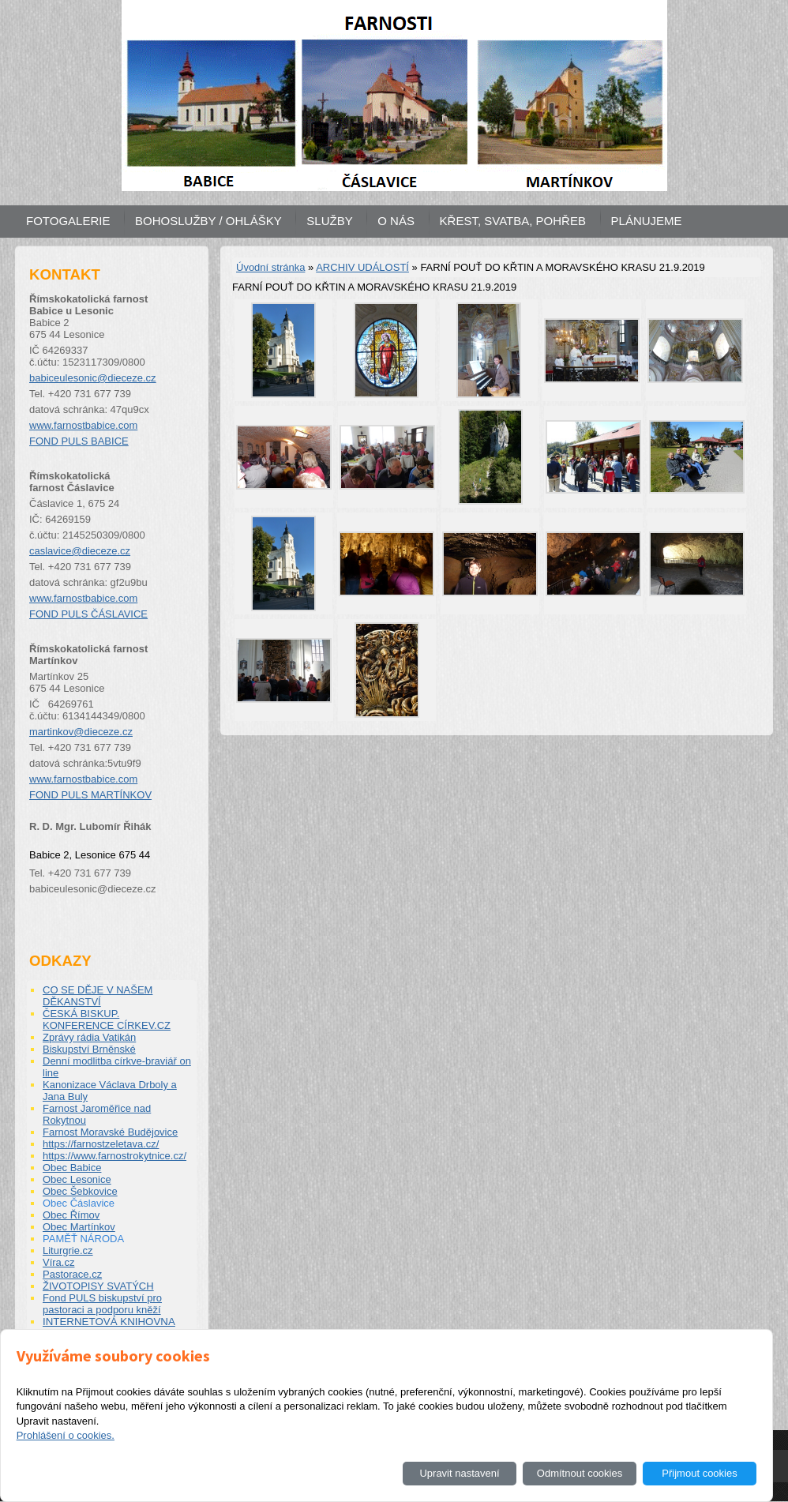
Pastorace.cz (72, 1274)
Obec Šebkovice (80, 1191)
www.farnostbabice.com (83, 425)
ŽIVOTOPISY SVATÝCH (98, 1286)
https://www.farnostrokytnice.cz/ (114, 1156)
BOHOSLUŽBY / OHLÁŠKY (208, 220)
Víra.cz (58, 1262)
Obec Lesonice (77, 1179)
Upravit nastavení (459, 1473)
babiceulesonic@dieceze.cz (92, 378)
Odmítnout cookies (579, 1473)
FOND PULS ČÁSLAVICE (88, 614)
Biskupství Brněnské (89, 1049)
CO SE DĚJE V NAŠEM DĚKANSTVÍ (97, 996)
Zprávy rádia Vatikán (89, 1037)
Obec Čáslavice (78, 1203)
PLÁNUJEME (646, 220)
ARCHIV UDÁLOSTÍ (362, 267)
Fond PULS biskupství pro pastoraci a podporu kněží (102, 1304)
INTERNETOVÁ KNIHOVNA (109, 1321)
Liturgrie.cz (68, 1250)
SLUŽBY (329, 220)
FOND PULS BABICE (79, 441)
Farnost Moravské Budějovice (110, 1132)
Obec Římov (71, 1215)
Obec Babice (72, 1167)
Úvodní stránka (270, 267)
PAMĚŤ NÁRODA (83, 1239)
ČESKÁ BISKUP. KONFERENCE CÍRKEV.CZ (107, 1019)
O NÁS (396, 220)
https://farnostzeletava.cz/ (101, 1144)
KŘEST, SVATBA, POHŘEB (513, 220)
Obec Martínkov (79, 1227)
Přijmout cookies (699, 1473)
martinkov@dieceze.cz (81, 732)
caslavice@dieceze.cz (79, 551)
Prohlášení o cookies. (65, 1435)
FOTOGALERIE (68, 220)
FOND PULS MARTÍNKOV (90, 795)
